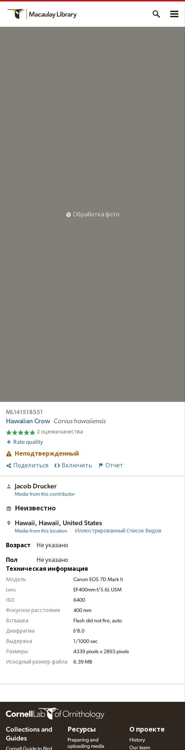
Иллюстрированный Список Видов (118, 531)
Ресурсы (81, 729)
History (137, 740)
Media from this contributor (45, 494)
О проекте (147, 729)
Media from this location (41, 531)
